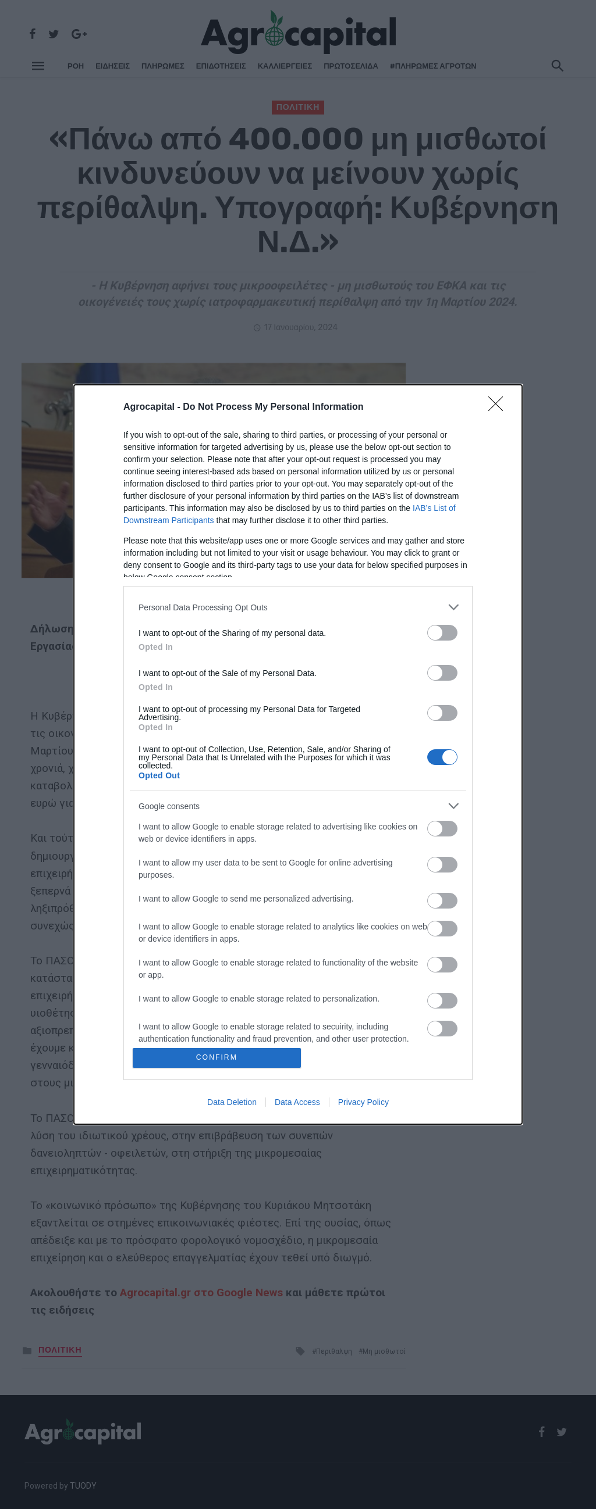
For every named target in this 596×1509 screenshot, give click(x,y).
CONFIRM (218, 1057)
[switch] (442, 632)
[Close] (499, 407)
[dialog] (298, 754)
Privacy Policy (363, 1102)
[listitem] (298, 606)
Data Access (297, 1102)
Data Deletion (232, 1102)
